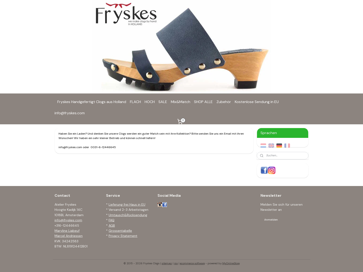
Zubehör (223, 101)
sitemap (167, 263)
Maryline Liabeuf (67, 231)
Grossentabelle (120, 231)
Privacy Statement (123, 236)
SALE (162, 101)
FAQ (111, 220)
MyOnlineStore (231, 263)
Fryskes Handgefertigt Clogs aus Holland (91, 101)
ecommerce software (192, 263)
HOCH (150, 101)
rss (176, 263)
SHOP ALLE (203, 101)
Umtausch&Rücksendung (128, 215)
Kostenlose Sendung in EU (257, 101)
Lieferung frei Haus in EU (127, 204)
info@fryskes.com (70, 113)
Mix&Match (180, 101)
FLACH (135, 101)
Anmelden (271, 220)
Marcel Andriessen (69, 236)
